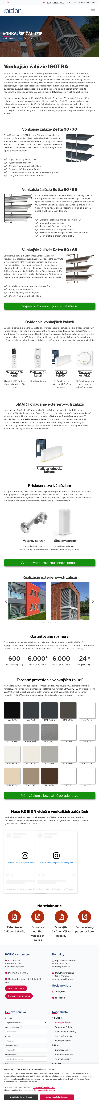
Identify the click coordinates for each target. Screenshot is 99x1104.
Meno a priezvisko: (12, 1027)
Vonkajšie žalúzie (63, 1022)
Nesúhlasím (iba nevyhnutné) (21, 1097)
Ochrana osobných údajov (44, 1090)
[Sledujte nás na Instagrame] (58, 991)
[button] (6, 601)
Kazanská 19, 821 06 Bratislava (81, 2)
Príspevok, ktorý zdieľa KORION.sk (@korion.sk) (25, 889)
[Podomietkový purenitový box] (84, 916)
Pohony (56, 1063)
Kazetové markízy (63, 1035)
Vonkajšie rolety (63, 1040)
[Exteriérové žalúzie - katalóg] (14, 916)
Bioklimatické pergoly (65, 1031)
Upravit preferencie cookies (44, 1087)
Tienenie (57, 1017)
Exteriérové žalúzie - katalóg (14, 931)
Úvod (5, 38)
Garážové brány (62, 1049)
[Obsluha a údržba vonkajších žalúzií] (37, 916)
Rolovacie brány (63, 1058)
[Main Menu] (93, 10)
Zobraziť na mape (16, 988)
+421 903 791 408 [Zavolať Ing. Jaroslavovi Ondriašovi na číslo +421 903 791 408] (61, 963)
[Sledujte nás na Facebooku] (58, 997)
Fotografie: (9, 1063)
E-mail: (8, 1036)
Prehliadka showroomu (19, 995)
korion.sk (57, 817)
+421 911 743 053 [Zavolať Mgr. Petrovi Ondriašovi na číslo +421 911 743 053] (60, 975)
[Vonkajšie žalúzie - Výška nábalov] (61, 916)
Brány (55, 1045)
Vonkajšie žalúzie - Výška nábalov (61, 931)
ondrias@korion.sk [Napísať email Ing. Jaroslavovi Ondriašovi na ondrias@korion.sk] (61, 966)
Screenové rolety (63, 1026)
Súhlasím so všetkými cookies (57, 1097)
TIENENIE (12, 38)
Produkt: (8, 1018)
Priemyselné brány (64, 1054)
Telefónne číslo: (11, 1045)
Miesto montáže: (12, 1054)
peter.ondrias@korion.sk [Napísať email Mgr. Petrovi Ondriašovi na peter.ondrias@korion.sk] (63, 978)
